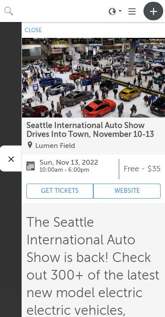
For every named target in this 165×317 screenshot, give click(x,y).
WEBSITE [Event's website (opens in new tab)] (127, 191)
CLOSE (33, 30)
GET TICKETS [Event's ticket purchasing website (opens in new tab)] (60, 191)
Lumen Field (55, 146)
